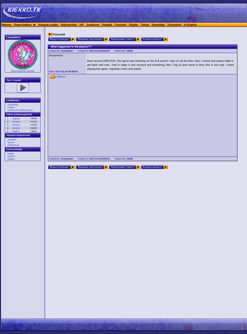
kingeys (16, 121)
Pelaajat (107, 24)
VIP (81, 24)
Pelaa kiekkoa (22, 24)
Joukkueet (93, 24)
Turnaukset (174, 24)
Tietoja (145, 24)
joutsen (16, 128)
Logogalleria (13, 37)
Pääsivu (6, 24)
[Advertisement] (21, 240)
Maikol (15, 131)
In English (190, 24)
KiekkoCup (13, 145)
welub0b (11, 139)
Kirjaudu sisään (48, 24)
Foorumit (120, 24)
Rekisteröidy (69, 24)
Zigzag (15, 118)
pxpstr (10, 153)
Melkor (11, 159)
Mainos (61, 76)
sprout (10, 142)
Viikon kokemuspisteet (19, 114)
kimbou (16, 124)
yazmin (11, 156)
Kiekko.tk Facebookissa (20, 110)
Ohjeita (133, 24)
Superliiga (158, 24)
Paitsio (11, 107)
